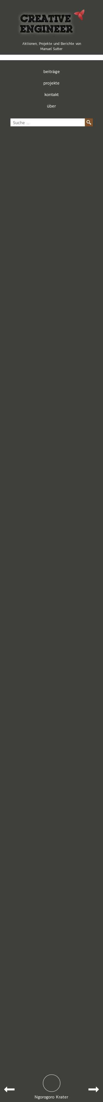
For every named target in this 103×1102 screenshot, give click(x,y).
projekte (51, 83)
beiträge (51, 71)
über (51, 106)
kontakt (51, 94)
